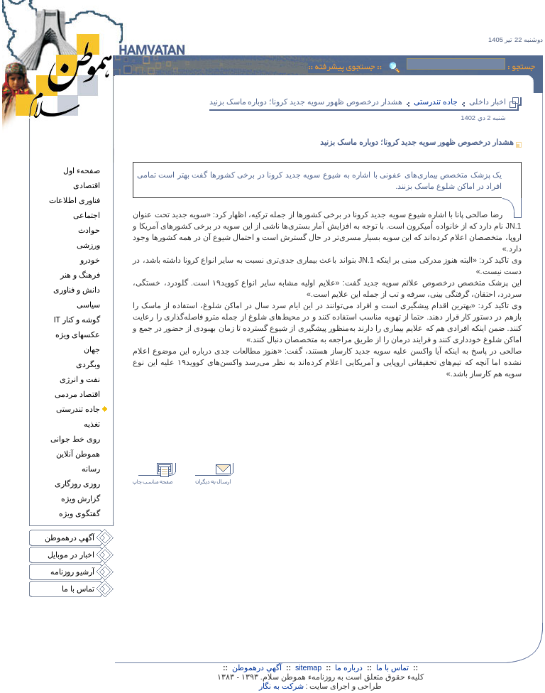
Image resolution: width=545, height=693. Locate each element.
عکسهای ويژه (77, 334)
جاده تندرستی (78, 409)
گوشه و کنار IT (77, 319)
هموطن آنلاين (78, 453)
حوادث (89, 230)
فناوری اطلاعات (74, 200)
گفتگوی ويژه (79, 513)
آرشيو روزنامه (72, 571)
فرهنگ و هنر (80, 275)
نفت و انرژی (80, 379)
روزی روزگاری (77, 483)
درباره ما (349, 667)
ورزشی (88, 245)
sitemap (308, 667)
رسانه (91, 468)
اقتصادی (86, 185)
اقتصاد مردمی (77, 394)
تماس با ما (78, 588)
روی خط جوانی (75, 439)
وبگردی (88, 364)
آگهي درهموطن (69, 537)
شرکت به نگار (281, 686)
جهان (92, 349)
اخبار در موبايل (71, 554)
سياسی (88, 304)
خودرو (90, 260)
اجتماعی (86, 215)
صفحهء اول (81, 170)
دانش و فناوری (76, 289)
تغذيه (92, 424)
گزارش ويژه (80, 498)
